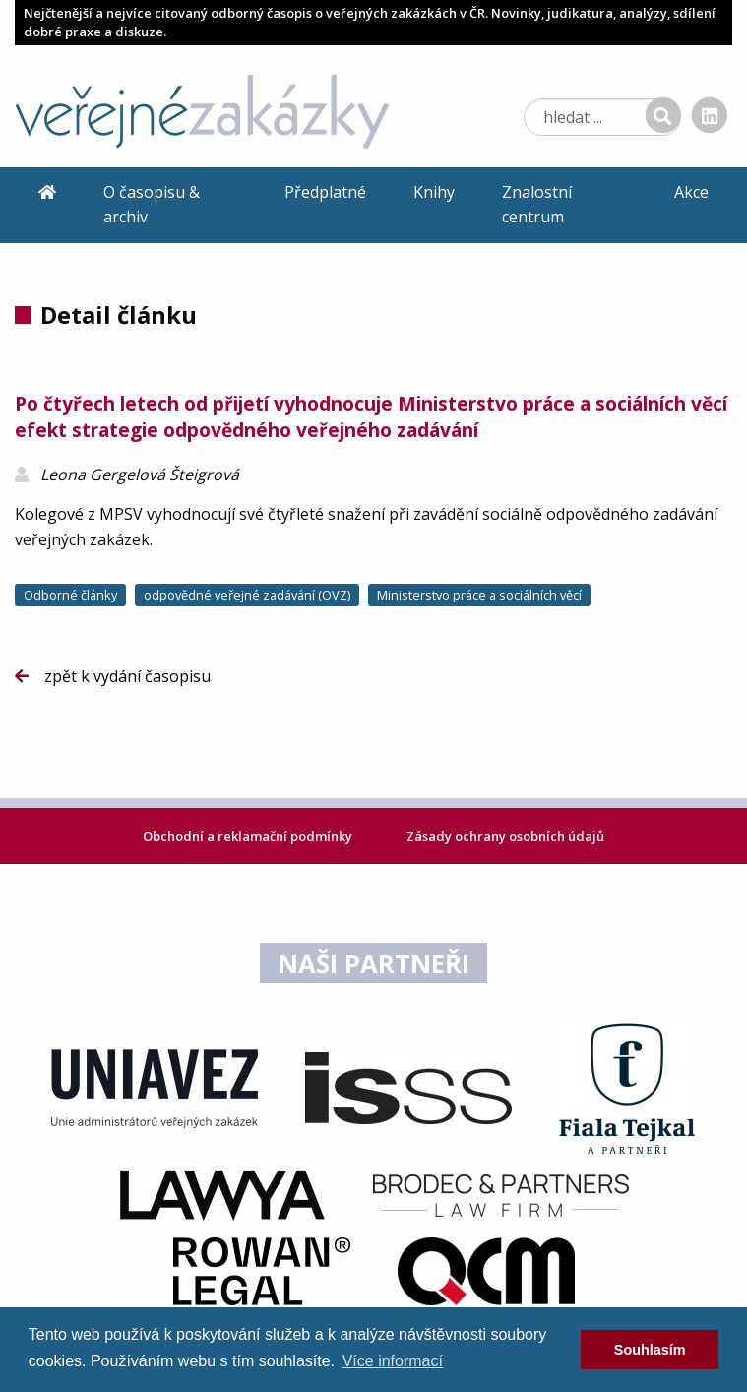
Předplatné (325, 192)
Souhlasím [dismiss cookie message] (650, 1350)
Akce (691, 192)
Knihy (434, 192)
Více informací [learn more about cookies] (392, 1361)
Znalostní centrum (537, 204)
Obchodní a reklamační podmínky (249, 836)
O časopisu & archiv (151, 204)
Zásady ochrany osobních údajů (505, 836)
